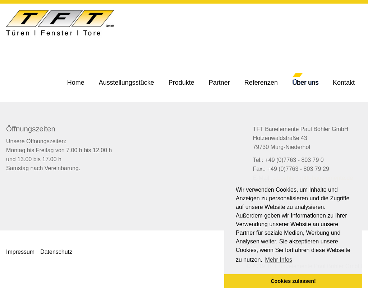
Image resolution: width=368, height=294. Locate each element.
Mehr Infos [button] (278, 260)
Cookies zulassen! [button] (293, 281)
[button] (181, 82)
